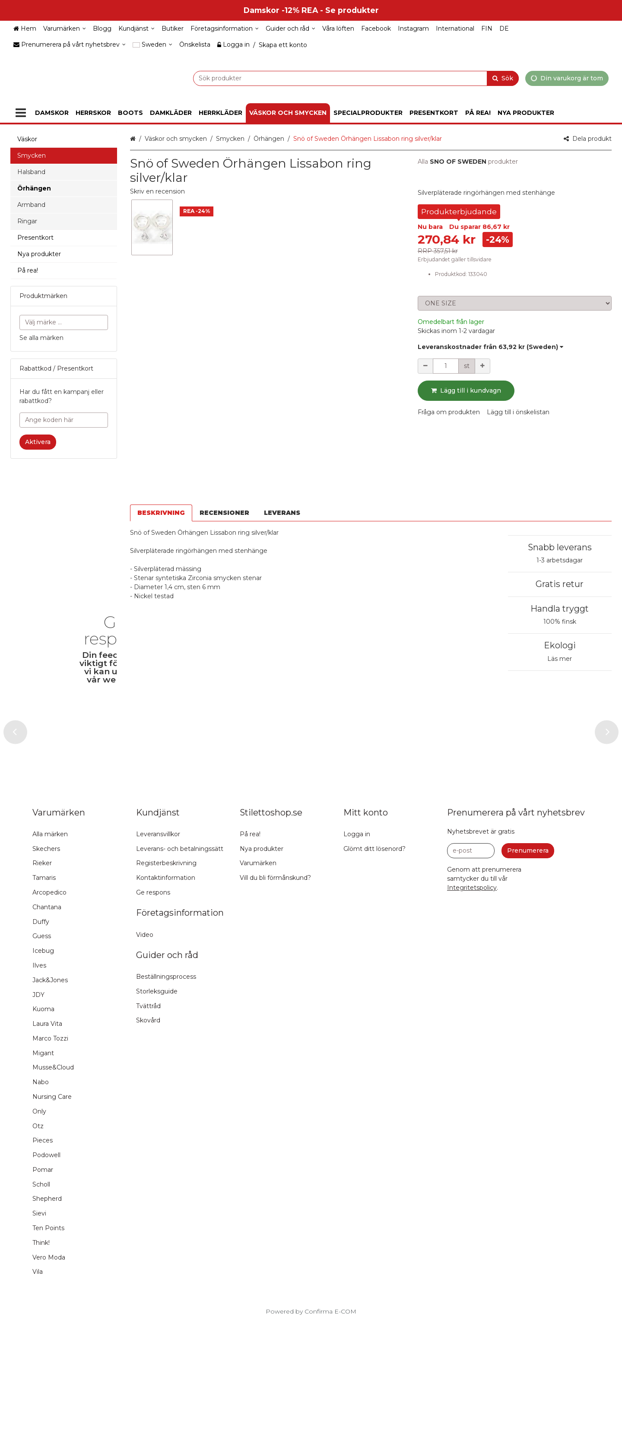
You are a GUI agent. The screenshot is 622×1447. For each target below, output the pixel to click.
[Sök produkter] (334, 78)
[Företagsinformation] (224, 29)
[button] (157, 191)
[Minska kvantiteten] (425, 366)
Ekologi (560, 571)
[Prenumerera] (527, 974)
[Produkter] (21, 113)
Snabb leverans (560, 473)
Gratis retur (560, 510)
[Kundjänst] (136, 29)
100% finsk (559, 548)
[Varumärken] (64, 29)
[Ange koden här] (63, 420)
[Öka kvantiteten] (482, 366)
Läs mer (559, 585)
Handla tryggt (559, 535)
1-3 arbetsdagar (559, 486)
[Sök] (503, 78)
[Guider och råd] (290, 29)
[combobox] (334, 78)
